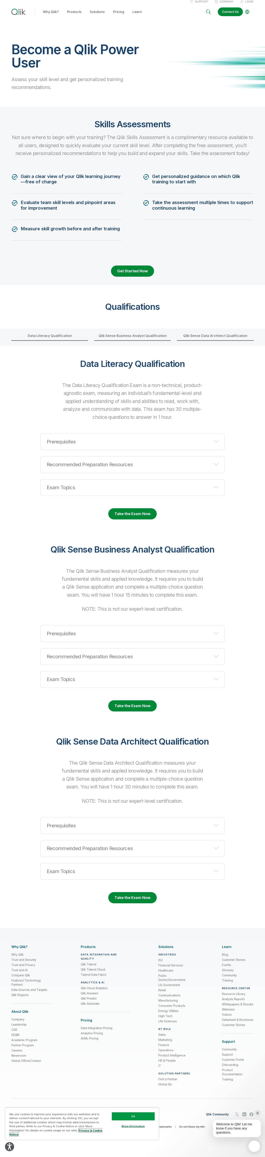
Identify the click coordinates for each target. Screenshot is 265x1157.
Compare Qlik (20, 979)
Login (249, 5)
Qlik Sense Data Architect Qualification (215, 340)
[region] (82, 1124)
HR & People (167, 1065)
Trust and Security (23, 964)
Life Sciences (167, 1025)
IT (159, 1070)
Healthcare (165, 975)
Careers (16, 1055)
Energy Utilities (168, 1015)
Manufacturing (168, 1005)
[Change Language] (247, 16)
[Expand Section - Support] (228, 1046)
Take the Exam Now (132, 518)
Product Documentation (232, 1076)
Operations (165, 1054)
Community (229, 979)
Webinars (228, 1013)
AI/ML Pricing (89, 1043)
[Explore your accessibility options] (9, 1146)
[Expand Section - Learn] (226, 951)
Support (201, 5)
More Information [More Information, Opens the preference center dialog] (133, 1126)
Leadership (19, 1029)
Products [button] (74, 16)
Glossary (228, 974)
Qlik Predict (88, 1002)
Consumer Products (171, 1010)
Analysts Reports (233, 1003)
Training (227, 984)
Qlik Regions (20, 999)
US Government (169, 989)
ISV (160, 964)
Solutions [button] (97, 16)
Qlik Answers (89, 997)
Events (226, 969)
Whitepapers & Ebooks (237, 1008)
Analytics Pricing (92, 1037)
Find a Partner (167, 1083)
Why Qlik (17, 959)
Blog (225, 959)
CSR (14, 1034)
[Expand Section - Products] (88, 951)
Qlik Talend (88, 968)
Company (227, 5)
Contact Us (230, 16)
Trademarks (164, 1131)
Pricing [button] (118, 16)
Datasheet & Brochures (237, 1024)
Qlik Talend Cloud (93, 974)
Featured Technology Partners (26, 987)
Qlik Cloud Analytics (94, 992)
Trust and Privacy (23, 969)
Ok (133, 1116)
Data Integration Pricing (96, 1032)
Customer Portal (233, 1064)
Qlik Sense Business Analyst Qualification (133, 340)
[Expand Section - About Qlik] (19, 1016)
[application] (254, 1146)
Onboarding (230, 1069)
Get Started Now (132, 275)
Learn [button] (137, 16)
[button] (132, 446)
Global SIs (165, 1088)
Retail (162, 994)
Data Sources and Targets (29, 994)
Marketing (165, 1044)
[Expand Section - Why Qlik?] (19, 951)
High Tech (165, 1020)
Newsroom (18, 1060)
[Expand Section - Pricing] (86, 1025)
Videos (227, 1019)
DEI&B (15, 1039)
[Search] (208, 16)
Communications (169, 999)
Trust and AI (19, 974)
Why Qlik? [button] (51, 16)
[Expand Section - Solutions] (165, 951)
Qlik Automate (90, 1008)
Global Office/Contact (26, 1065)
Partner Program (22, 1049)
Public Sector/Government (171, 982)
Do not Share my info (192, 1131)
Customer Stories (233, 964)
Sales (162, 1039)
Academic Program (24, 1044)
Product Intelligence (172, 1059)
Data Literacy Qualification (50, 340)
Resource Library (233, 998)
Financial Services (170, 969)
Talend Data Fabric (94, 979)
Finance (163, 1049)
